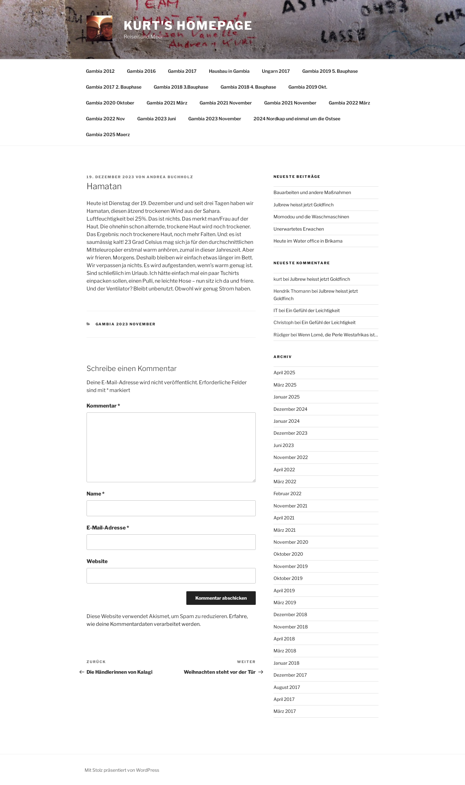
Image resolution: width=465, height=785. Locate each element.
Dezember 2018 (290, 614)
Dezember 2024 (290, 409)
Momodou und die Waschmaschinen (311, 216)
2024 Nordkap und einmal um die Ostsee (296, 118)
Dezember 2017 (290, 675)
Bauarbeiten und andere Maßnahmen (312, 192)
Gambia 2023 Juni (156, 118)
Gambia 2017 (182, 71)
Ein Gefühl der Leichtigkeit (313, 310)
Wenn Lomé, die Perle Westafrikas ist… (338, 334)
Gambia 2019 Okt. (307, 87)
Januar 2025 (287, 396)
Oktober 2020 (288, 554)
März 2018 (285, 650)
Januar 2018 (286, 663)
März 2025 (285, 384)
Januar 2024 (287, 421)
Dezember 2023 (290, 433)
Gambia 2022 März (349, 102)
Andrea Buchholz (170, 177)
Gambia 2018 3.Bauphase (181, 87)
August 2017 (287, 687)
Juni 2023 (284, 445)
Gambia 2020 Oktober (110, 102)
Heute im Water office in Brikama (308, 241)
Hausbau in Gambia (229, 71)
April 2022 (284, 469)
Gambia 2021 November (226, 102)
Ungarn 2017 (276, 71)
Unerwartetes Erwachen (299, 229)
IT (276, 310)
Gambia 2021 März (167, 102)
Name (96, 494)
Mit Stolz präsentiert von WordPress (122, 770)
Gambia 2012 (100, 71)
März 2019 (285, 602)
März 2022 (285, 481)
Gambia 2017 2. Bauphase (113, 87)
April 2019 (284, 590)
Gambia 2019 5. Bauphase (330, 71)
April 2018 (284, 638)
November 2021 (290, 505)
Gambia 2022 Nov (105, 118)
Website (97, 561)
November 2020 (291, 542)
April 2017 (284, 699)
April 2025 (284, 372)
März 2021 (285, 530)
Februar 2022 (287, 493)
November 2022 (291, 457)
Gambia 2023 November (214, 118)
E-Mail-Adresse (108, 528)
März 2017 (285, 711)
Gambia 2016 (141, 71)
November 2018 (291, 626)
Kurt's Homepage (188, 25)
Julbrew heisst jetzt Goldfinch (304, 204)
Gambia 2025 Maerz (108, 134)
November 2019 (291, 566)
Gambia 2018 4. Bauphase (248, 87)
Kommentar (103, 406)
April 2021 (284, 517)
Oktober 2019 (288, 578)
